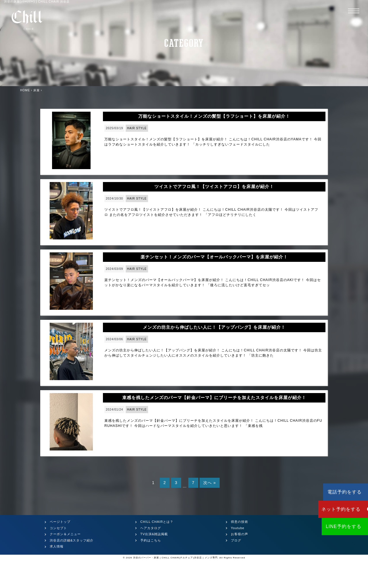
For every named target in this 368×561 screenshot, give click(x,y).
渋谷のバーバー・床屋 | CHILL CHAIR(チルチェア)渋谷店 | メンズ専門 (175, 557)
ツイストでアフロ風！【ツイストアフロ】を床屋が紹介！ (214, 186)
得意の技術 (239, 521)
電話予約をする (333, 492)
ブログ (236, 540)
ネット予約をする (333, 509)
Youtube (237, 528)
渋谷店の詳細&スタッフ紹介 (71, 540)
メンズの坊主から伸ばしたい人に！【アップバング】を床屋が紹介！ (214, 327)
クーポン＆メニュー (65, 534)
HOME (25, 90)
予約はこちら (150, 540)
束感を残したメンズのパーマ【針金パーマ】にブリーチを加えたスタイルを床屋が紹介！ (214, 397)
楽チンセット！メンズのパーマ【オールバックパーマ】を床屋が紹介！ (214, 256)
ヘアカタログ (150, 528)
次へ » (209, 482)
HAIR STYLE (137, 128)
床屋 (36, 90)
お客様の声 (239, 534)
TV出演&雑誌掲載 (154, 534)
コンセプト (58, 528)
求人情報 (57, 546)
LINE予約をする (333, 526)
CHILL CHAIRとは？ (156, 521)
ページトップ (60, 521)
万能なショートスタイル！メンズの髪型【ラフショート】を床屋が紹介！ (214, 116)
